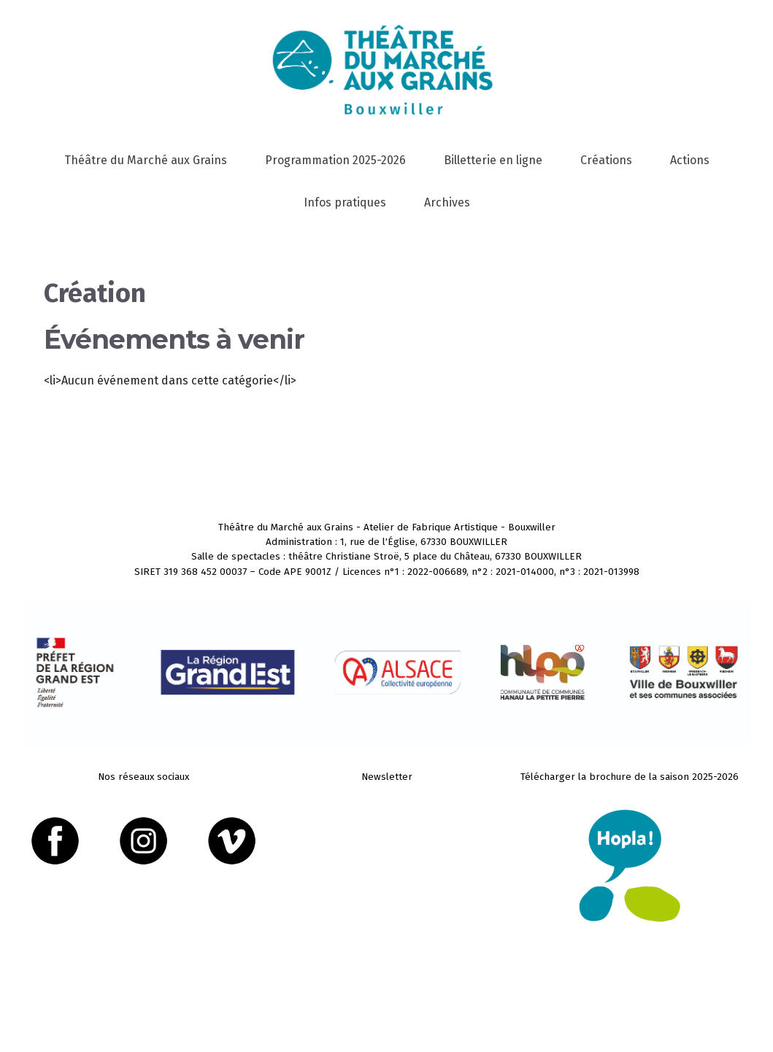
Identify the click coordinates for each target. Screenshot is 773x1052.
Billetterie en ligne (493, 160)
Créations (606, 160)
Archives (447, 202)
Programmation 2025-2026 (335, 160)
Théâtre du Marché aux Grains (145, 160)
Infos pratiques (345, 202)
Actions (689, 160)
